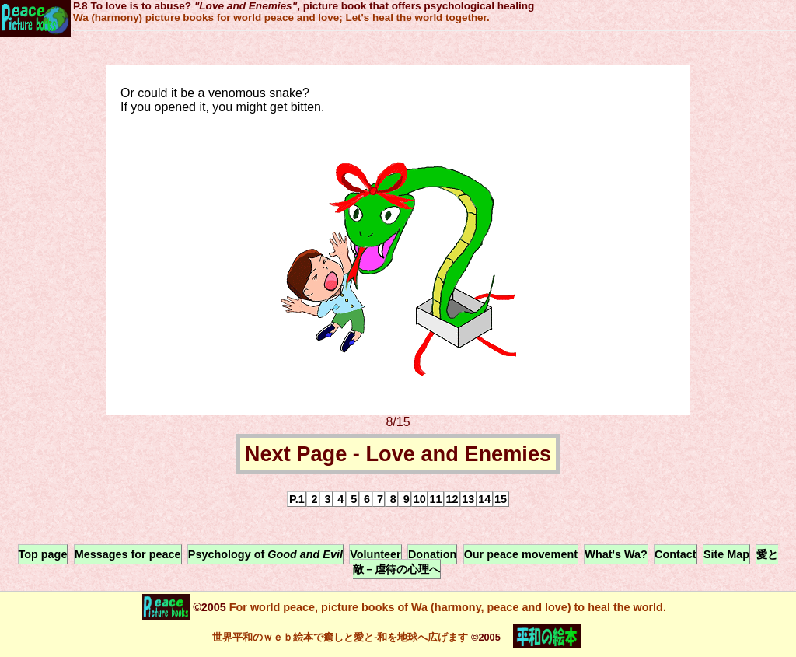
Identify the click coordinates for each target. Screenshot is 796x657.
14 (484, 499)
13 (468, 499)
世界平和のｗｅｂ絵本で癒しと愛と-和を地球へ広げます (340, 637)
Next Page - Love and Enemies (398, 454)
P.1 (297, 499)
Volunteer (375, 554)
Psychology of (265, 554)
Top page (43, 554)
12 (451, 499)
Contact (675, 554)
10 (420, 499)
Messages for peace (128, 554)
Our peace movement (521, 554)
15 (500, 499)
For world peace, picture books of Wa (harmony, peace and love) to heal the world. (446, 607)
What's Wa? (616, 554)
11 (436, 499)
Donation (432, 554)
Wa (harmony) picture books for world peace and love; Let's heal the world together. (281, 17)
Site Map (726, 554)
